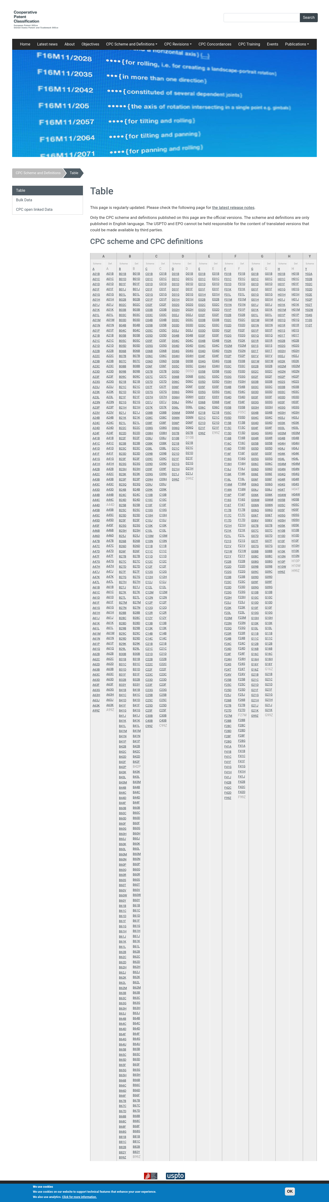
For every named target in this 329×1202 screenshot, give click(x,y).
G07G (255, 546)
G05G (255, 459)
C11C (149, 551)
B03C (122, 315)
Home (25, 44)
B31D (122, 669)
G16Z (254, 669)
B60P (122, 864)
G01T (254, 351)
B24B (122, 489)
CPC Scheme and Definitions (130, 44)
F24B (227, 638)
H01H (281, 294)
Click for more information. (79, 1198)
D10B (175, 438)
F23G (227, 592)
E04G (202, 361)
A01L (96, 315)
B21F (122, 397)
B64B (122, 1018)
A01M (97, 320)
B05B (122, 335)
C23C (149, 674)
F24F (227, 654)
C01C (149, 279)
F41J (227, 777)
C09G (149, 474)
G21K (254, 710)
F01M (228, 299)
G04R (254, 438)
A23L (96, 397)
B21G (122, 402)
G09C (254, 572)
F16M (228, 484)
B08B (122, 366)
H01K (281, 305)
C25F (149, 710)
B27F (122, 572)
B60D (122, 818)
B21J (122, 412)
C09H (149, 479)
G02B (254, 366)
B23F (122, 459)
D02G (175, 305)
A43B (96, 479)
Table (74, 173)
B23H (122, 469)
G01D (254, 284)
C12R (149, 613)
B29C (122, 633)
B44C (122, 792)
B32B (122, 680)
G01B (254, 274)
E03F (201, 335)
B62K (122, 977)
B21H (122, 407)
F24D (227, 649)
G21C (254, 680)
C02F (149, 305)
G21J (254, 705)
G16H (255, 659)
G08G (255, 561)
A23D (96, 371)
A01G (96, 294)
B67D (122, 1111)
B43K (122, 772)
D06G (175, 392)
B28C (122, 618)
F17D (227, 520)
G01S (254, 346)
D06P (175, 423)
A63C (96, 674)
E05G (202, 392)
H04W (282, 495)
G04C (254, 417)
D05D (175, 371)
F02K (227, 341)
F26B (227, 700)
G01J (254, 305)
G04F (254, 428)
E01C (202, 279)
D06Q (175, 428)
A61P (96, 644)
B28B (122, 613)
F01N (227, 305)
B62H (122, 967)
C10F (149, 505)
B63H (122, 1008)
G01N (255, 325)
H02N (281, 371)
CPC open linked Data (34, 209)
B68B (122, 1116)
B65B (122, 1049)
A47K (96, 577)
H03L (281, 428)
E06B (201, 402)
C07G (149, 392)
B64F (122, 1034)
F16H (227, 464)
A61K (96, 623)
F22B (227, 561)
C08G (149, 428)
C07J (149, 402)
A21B (96, 335)
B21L (122, 423)
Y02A (308, 274)
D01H (176, 299)
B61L (122, 947)
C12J (149, 582)
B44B (122, 787)
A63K (96, 705)
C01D (149, 284)
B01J (122, 289)
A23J (96, 387)
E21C (202, 417)
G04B (254, 412)
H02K (281, 361)
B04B (122, 325)
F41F (227, 762)
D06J (175, 402)
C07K (149, 407)
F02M (228, 346)
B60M (123, 854)
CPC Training (249, 44)
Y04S (308, 315)
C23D (149, 680)
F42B (227, 782)
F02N (227, 351)
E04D (202, 351)
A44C (96, 500)
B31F (122, 674)
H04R (281, 479)
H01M (282, 310)
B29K (122, 644)
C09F (149, 469)
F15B (227, 423)
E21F (201, 428)
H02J (281, 356)
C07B (149, 371)
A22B (96, 351)
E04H (202, 366)
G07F (254, 541)
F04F (227, 402)
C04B (149, 320)
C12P (149, 602)
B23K (122, 474)
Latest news (47, 44)
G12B (254, 644)
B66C (122, 1085)
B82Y (122, 1152)
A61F (96, 602)
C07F (149, 387)
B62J (122, 972)
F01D (227, 284)
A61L (96, 628)
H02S (281, 382)
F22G (227, 572)
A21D (96, 346)
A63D (96, 680)
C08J (149, 438)
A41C (96, 443)
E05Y (201, 397)
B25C (122, 510)
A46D (96, 536)
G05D (254, 448)
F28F (227, 736)
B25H (122, 530)
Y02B (308, 279)
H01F (281, 284)
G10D (254, 602)
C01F (149, 289)
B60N (122, 859)
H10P (281, 561)
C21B (149, 644)
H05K (281, 525)
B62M (123, 988)
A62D (96, 664)
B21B (122, 382)
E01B (201, 274)
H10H (281, 546)
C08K (149, 443)
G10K (254, 623)
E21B (201, 412)
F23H (227, 597)
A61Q (96, 649)
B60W (123, 895)
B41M (123, 731)
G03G (255, 402)
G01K (254, 310)
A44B (96, 495)
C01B (149, 274)
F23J (227, 602)
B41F (122, 705)
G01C (254, 279)
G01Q (255, 335)
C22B (149, 659)
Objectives (90, 44)
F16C (227, 443)
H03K (281, 423)
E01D (202, 284)
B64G (122, 1039)
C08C (149, 417)
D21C (175, 448)
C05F (149, 341)
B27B (122, 556)
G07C (254, 530)
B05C (122, 341)
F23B (227, 577)
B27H (122, 582)
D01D (175, 284)
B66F (122, 1095)
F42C (227, 787)
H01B (281, 274)
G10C (254, 597)
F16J (227, 469)
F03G (227, 377)
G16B (254, 649)
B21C (122, 387)
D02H (176, 310)
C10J (149, 520)
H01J (281, 299)
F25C (227, 685)
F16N (227, 489)
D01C (175, 279)
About (70, 44)
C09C (149, 459)
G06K (254, 495)
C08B (149, 412)
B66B (122, 1080)
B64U (122, 1044)
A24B (96, 417)
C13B (149, 623)
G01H (255, 299)
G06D (254, 469)
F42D (227, 792)
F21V (227, 546)
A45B (96, 510)
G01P (254, 330)
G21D (254, 685)
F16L (227, 479)
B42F (122, 762)
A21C (96, 341)
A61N (96, 638)
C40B (149, 720)
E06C (202, 407)
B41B (122, 690)
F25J (227, 695)
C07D (149, 382)
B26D (122, 546)
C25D (149, 705)
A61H (96, 613)
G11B (254, 633)
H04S (281, 484)
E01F (201, 289)
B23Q (122, 484)
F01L (227, 294)
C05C (149, 330)
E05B (201, 371)
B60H (122, 834)
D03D (175, 325)
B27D (122, 566)
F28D (227, 731)
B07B (122, 356)
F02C (227, 320)
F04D (227, 397)
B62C (122, 957)
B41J (122, 715)
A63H (96, 695)
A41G (96, 459)
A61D (96, 597)
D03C (175, 320)
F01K (227, 289)
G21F (254, 690)
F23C (227, 582)
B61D (122, 916)
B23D (122, 453)
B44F (122, 803)
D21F (175, 459)
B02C (122, 305)
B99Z (122, 1157)
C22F (149, 669)
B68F (122, 1126)
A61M (97, 633)
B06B (122, 351)
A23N (96, 402)
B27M (123, 602)
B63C (122, 998)
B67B (122, 1101)
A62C (96, 659)
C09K (149, 489)
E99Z (201, 433)
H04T (281, 489)
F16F (227, 453)
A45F (96, 525)
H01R (281, 325)
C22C (149, 664)
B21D (122, 392)
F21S (227, 541)
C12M (149, 592)
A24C (96, 423)
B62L (122, 983)
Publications (295, 44)
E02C (202, 305)
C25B (149, 695)
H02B (281, 341)
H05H (281, 520)
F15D (227, 433)
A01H (96, 299)
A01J (96, 305)
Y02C (308, 284)
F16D (227, 448)
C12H (149, 577)
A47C (96, 546)
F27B (227, 705)
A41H (96, 464)
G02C (254, 371)
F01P (227, 310)
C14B (149, 633)
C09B (149, 453)
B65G (122, 1070)
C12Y (149, 618)
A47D (96, 551)
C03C (149, 315)
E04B (201, 341)
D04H (176, 356)
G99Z (254, 715)
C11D (149, 556)
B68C (122, 1121)
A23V (96, 412)
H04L (281, 459)
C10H (149, 515)
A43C (96, 484)
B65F (122, 1065)
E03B (201, 320)
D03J (175, 330)
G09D (254, 577)
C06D (149, 361)
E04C (202, 346)
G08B (254, 551)
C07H (149, 397)
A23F (96, 377)
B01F (122, 284)
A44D (96, 505)
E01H (202, 294)
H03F (281, 402)
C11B (149, 546)
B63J (122, 1013)
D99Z (175, 479)
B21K (122, 417)
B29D (122, 638)
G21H (255, 700)
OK (290, 1193)
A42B (96, 469)
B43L (122, 777)
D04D (175, 346)
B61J (122, 936)
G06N (255, 505)
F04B (227, 387)
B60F (122, 823)
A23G (96, 382)
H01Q (281, 320)
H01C (281, 279)
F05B (227, 407)
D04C (175, 341)
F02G (227, 335)
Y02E (308, 294)
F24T (227, 669)
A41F (96, 453)
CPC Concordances (215, 44)
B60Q (122, 870)
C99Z (149, 726)
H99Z (281, 572)
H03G (281, 407)
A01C (96, 279)
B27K (122, 592)
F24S (227, 664)
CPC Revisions (176, 44)
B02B (122, 299)
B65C (122, 1054)
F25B (227, 680)
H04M (282, 464)
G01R (254, 341)
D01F (175, 289)
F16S (227, 500)
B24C (122, 495)
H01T (281, 335)
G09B (254, 566)
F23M (228, 618)
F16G (227, 459)
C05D (149, 335)
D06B (175, 377)
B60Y (122, 900)
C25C (149, 700)
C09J (149, 484)
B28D (122, 623)
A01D (96, 284)
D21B (175, 443)
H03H (281, 412)
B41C (122, 695)
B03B (122, 310)
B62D (122, 962)
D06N (176, 417)
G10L (254, 628)
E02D (202, 310)
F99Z (227, 798)
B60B (122, 808)
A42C (96, 474)
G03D (254, 392)
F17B (227, 510)
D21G (175, 464)
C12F (149, 566)
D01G (175, 294)
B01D (122, 279)
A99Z (96, 710)
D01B (175, 274)
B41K (122, 720)
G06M (255, 500)
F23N (227, 623)
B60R (122, 875)
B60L (122, 849)
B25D (122, 515)
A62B (96, 654)
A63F (96, 685)
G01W (255, 361)
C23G (149, 690)
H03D (281, 397)
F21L (227, 536)
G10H (255, 618)
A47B (96, 541)
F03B (227, 361)
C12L (148, 587)
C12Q (149, 608)
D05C (175, 366)
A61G (96, 608)
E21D (202, 423)
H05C (281, 505)
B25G (122, 525)
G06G (255, 484)
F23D (227, 587)
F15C (227, 428)
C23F (149, 685)
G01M (255, 320)
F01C (227, 279)
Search (309, 17)
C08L (148, 448)
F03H (227, 382)
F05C (227, 412)
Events (272, 44)
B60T (122, 885)
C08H (149, 433)
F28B (227, 720)
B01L (122, 294)
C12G (149, 572)
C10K (149, 525)
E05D (202, 382)
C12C (149, 561)
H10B (281, 530)
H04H (281, 443)
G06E (254, 474)
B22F (122, 438)
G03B (254, 382)
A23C (96, 366)
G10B (254, 592)
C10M (149, 536)
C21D (149, 654)
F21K (227, 530)
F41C (227, 756)
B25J (122, 536)
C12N (149, 597)
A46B (96, 530)
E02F (201, 315)
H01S (281, 330)
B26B (122, 541)
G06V (254, 520)
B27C (122, 561)
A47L (96, 582)
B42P (122, 767)
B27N (122, 608)
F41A (227, 746)
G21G (255, 695)
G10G (255, 613)
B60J (122, 839)
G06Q (255, 510)
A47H (96, 566)
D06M (176, 412)
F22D (227, 566)
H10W (282, 566)
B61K (122, 941)
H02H (281, 351)
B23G (122, 464)
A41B (96, 438)
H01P (281, 315)
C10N (149, 541)
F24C (227, 644)
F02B (227, 315)
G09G (255, 587)
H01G (281, 289)
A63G (96, 690)
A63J (96, 700)
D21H (176, 469)
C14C (149, 638)
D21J (175, 474)
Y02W (309, 310)
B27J (122, 587)
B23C (122, 448)
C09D (149, 464)
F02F (227, 330)
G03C (254, 387)
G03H (255, 407)
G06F (254, 479)
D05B (175, 361)
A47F (96, 556)
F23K (227, 608)
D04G (175, 351)
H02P (281, 377)
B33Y (122, 685)
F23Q (227, 628)
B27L (122, 597)
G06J (254, 489)
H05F (281, 510)
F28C (227, 726)
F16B (227, 438)
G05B (254, 443)
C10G (149, 510)
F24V (227, 674)
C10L (148, 530)
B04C (122, 330)
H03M (282, 433)
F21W (228, 551)
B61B (122, 906)
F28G (227, 741)
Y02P (308, 299)
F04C (227, 392)
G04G (255, 433)
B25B (122, 505)
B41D (122, 700)
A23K (96, 392)
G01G (255, 294)
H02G (281, 346)
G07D (254, 536)
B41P (122, 741)
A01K (96, 310)
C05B (149, 325)
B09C (122, 377)
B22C (122, 428)
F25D (227, 690)
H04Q (281, 474)
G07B (254, 525)
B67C (122, 1106)
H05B (281, 500)
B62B (122, 952)
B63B (122, 993)
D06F (175, 387)
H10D (281, 536)
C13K (149, 628)
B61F (122, 921)
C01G (149, 294)
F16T (227, 505)
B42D (122, 756)
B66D (122, 1090)
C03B (149, 310)
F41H (227, 772)
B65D (122, 1059)
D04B (175, 335)
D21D (175, 453)
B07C (122, 361)
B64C (122, 1023)
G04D (254, 423)
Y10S (308, 320)
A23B (96, 361)
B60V (122, 890)
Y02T (308, 305)
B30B (122, 654)
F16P (227, 495)
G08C (254, 556)
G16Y (254, 664)
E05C (202, 377)
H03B (281, 387)
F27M (228, 715)
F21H (227, 525)
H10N (281, 556)
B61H (122, 931)
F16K (227, 474)
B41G (122, 710)
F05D (227, 417)
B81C (122, 1142)
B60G (122, 828)
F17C (227, 515)
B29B (122, 628)
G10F (254, 608)
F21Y (227, 556)
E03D (202, 330)
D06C (175, 382)
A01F (96, 289)
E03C (202, 325)
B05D (122, 346)
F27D (227, 710)
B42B (122, 746)
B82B (122, 1147)
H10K (281, 551)
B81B (122, 1137)
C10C (149, 500)
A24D (96, 428)
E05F (201, 387)
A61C (96, 592)
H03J (281, 417)
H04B (281, 438)
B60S (122, 880)
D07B (175, 433)
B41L (122, 726)
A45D (96, 520)
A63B (96, 669)
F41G (227, 767)
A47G (96, 561)
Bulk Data (24, 200)
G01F (254, 289)
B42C (122, 751)
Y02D (308, 289)
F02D (227, 325)
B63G (122, 1003)
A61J (96, 618)
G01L (254, 315)
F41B (227, 751)
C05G (149, 346)
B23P (122, 479)
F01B (227, 274)
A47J (96, 572)
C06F (149, 366)
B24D (122, 500)
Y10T (308, 325)
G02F (254, 377)
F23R (227, 633)
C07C (149, 377)
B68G (122, 1131)
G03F (254, 397)
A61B (96, 587)
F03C (227, 366)
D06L (175, 407)
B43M (123, 782)
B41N (122, 736)
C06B (149, 351)
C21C (149, 649)
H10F (281, 541)
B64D (122, 1029)
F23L (227, 613)
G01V (254, 356)
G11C (254, 638)
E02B (201, 299)
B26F (122, 551)
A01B (96, 274)
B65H (122, 1075)
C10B (149, 495)
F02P (227, 356)
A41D (96, 448)
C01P (149, 299)
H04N (281, 469)
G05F (254, 453)
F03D (227, 371)
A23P (96, 407)
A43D (96, 489)
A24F (96, 433)
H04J (281, 448)
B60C (122, 813)
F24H (227, 659)
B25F (122, 520)
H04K (281, 453)
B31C (122, 664)
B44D (122, 798)
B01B (122, 274)
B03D (122, 320)
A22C (96, 356)
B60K (122, 844)
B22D (122, 433)
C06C (149, 356)
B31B (122, 659)
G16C (254, 654)
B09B (122, 371)
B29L (122, 649)
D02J (175, 315)
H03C (281, 392)
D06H (176, 397)
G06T (254, 515)
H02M (282, 366)
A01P (96, 330)
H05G (281, 515)
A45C (96, 515)
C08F (149, 423)
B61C (122, 911)
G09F (254, 582)
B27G (122, 577)
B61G (122, 926)
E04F (201, 356)
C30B (149, 715)
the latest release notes (233, 207)
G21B (254, 674)
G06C (254, 464)
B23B (122, 443)
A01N (96, 325)
